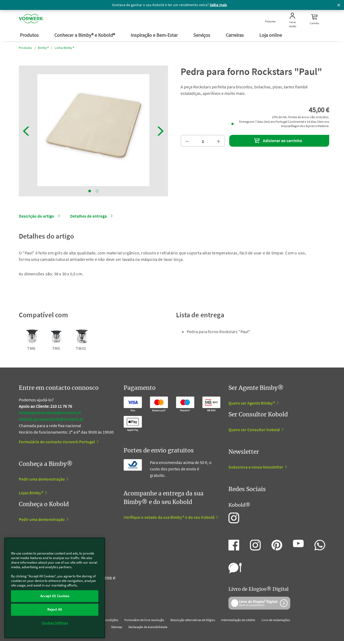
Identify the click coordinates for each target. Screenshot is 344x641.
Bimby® (43, 48)
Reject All (54, 609)
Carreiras (235, 35)
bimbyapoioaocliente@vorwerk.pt (50, 412)
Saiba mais (218, 4)
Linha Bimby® (64, 48)
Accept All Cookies (54, 596)
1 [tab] (90, 191)
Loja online (271, 35)
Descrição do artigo (36, 216)
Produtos (30, 35)
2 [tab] (97, 191)
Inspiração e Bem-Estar (155, 35)
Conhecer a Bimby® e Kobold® (85, 35)
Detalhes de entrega (88, 216)
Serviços (202, 35)
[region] (54, 588)
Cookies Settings (55, 623)
